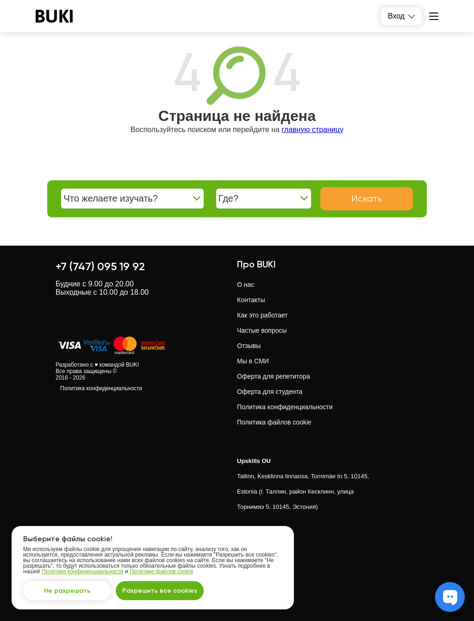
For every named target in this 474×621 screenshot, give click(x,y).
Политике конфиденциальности (83, 571)
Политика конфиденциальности (101, 388)
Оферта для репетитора (273, 376)
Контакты (251, 300)
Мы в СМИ (253, 361)
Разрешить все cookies (159, 591)
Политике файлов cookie (161, 571)
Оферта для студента (269, 391)
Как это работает (262, 315)
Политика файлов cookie (274, 422)
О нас (245, 284)
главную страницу (312, 129)
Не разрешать (67, 591)
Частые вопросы (262, 330)
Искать (366, 198)
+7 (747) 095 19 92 (100, 266)
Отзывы (249, 345)
